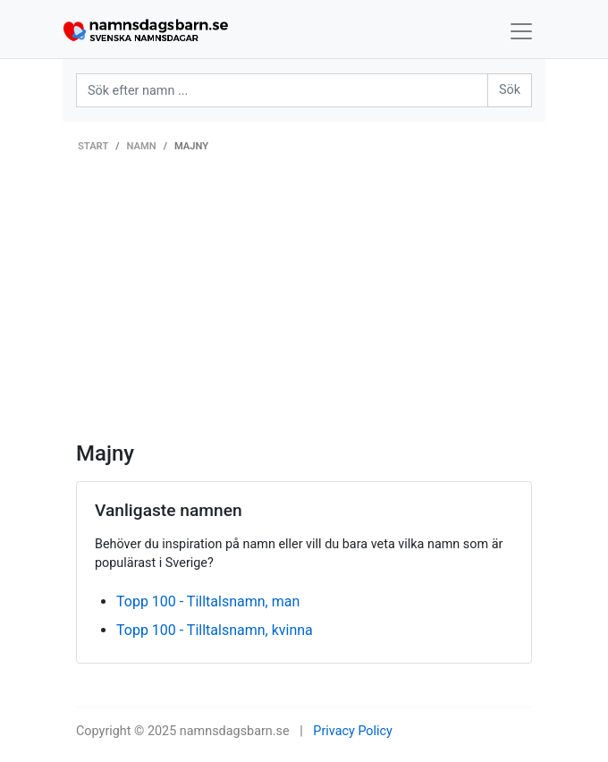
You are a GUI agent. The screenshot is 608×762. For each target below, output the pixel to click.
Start (93, 146)
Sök (509, 89)
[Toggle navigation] (521, 31)
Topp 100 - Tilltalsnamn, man (208, 601)
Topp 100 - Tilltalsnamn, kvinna (214, 630)
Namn (141, 146)
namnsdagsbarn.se (235, 731)
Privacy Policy (353, 731)
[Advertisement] (304, 307)
